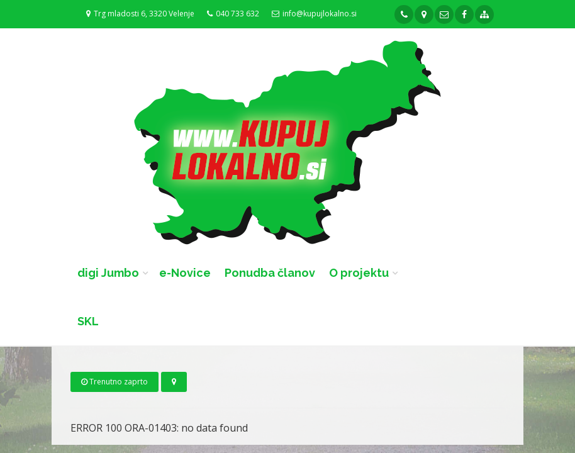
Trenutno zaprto (114, 381)
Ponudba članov (270, 272)
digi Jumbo (108, 272)
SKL (88, 321)
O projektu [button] (359, 272)
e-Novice (185, 272)
